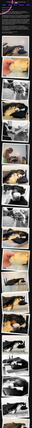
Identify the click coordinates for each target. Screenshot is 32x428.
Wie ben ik (21, 5)
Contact (28, 5)
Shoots (15, 5)
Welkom (4, 5)
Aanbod (10, 5)
